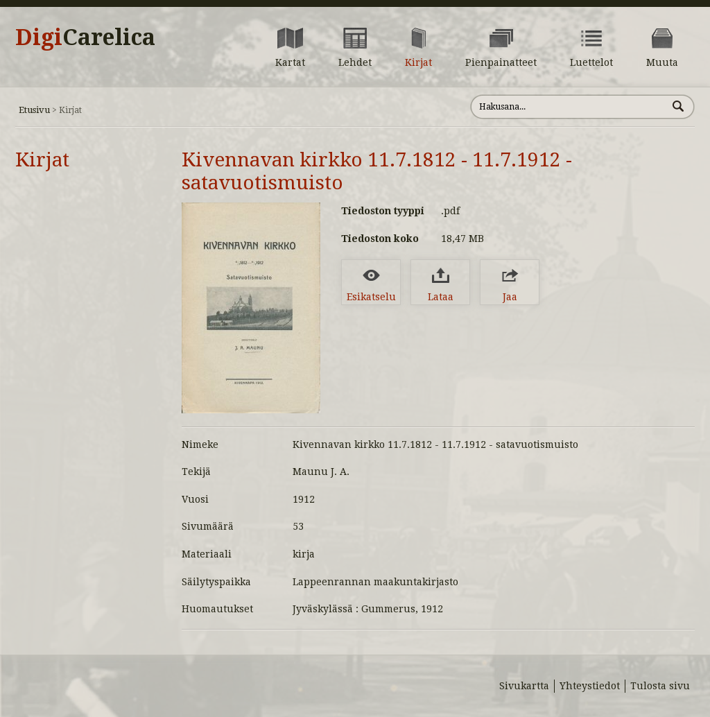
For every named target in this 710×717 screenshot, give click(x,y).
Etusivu (34, 110)
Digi (85, 37)
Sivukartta (524, 685)
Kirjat (42, 159)
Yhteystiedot (590, 685)
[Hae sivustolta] (569, 106)
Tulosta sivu (660, 685)
